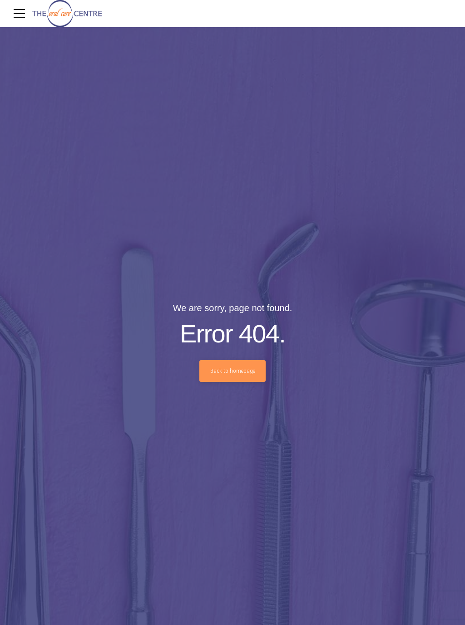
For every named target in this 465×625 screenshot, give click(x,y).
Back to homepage (232, 370)
